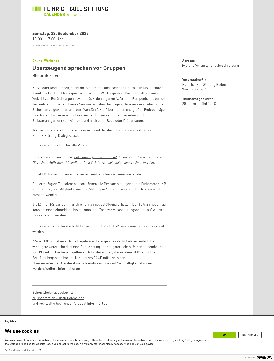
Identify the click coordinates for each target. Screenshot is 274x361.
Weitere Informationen (62, 269)
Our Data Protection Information (21, 350)
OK (225, 334)
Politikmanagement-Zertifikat (95, 157)
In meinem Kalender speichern (54, 45)
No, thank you (250, 334)
